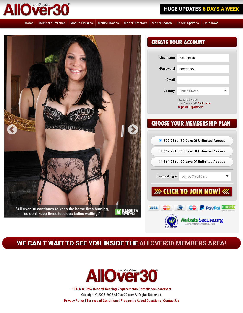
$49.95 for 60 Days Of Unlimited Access (192, 151)
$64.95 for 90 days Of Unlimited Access (192, 162)
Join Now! (211, 23)
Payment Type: (167, 176)
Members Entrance (52, 23)
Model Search (162, 23)
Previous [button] (8, 126)
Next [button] (129, 126)
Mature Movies (108, 23)
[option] (72, 126)
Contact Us (171, 300)
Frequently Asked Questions (141, 300)
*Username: (167, 57)
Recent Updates (188, 23)
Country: (169, 91)
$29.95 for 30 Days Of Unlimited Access (192, 141)
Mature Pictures (81, 23)
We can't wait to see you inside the (121, 243)
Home (29, 23)
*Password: (167, 68)
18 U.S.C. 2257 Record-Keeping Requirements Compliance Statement (121, 289)
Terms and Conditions (102, 300)
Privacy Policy (74, 300)
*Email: (170, 80)
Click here (204, 103)
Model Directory (135, 23)
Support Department (190, 107)
